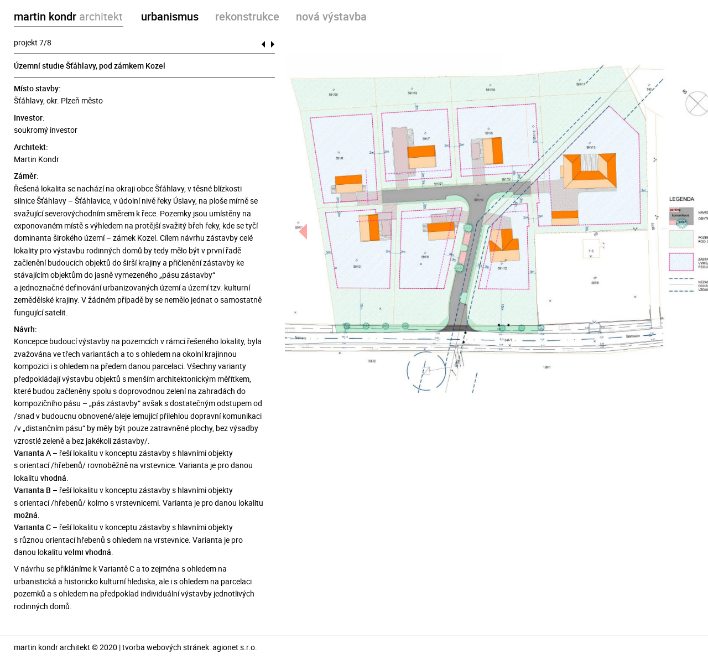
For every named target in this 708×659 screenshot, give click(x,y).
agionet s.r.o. (234, 647)
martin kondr (68, 16)
